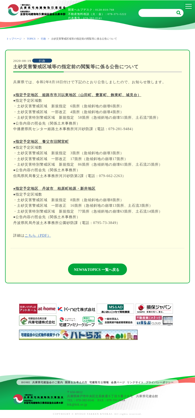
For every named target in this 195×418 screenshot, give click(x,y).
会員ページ (118, 382)
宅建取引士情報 (99, 382)
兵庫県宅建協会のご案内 (47, 382)
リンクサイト (135, 382)
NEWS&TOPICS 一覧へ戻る (96, 270)
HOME (25, 382)
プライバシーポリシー (160, 382)
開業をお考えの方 (76, 382)
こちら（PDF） (38, 235)
